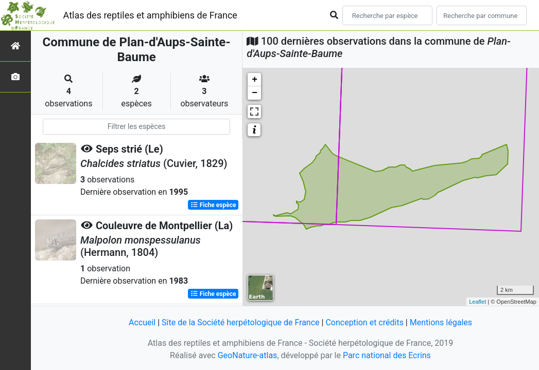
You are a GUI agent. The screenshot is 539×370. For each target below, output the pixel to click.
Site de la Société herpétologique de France (240, 322)
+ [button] (254, 79)
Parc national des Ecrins (387, 355)
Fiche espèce (213, 205)
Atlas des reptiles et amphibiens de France (150, 15)
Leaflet (477, 302)
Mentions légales (441, 322)
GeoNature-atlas (247, 355)
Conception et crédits (364, 322)
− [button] (254, 93)
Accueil (142, 322)
